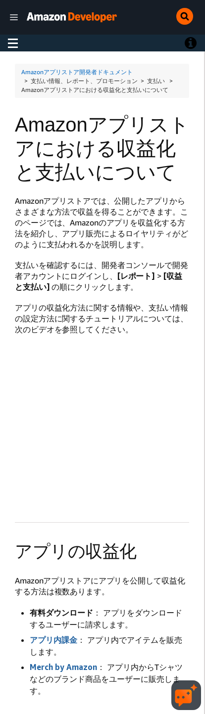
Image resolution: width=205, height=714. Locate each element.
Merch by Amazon (63, 667)
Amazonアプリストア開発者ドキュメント (77, 72)
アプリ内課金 (53, 640)
